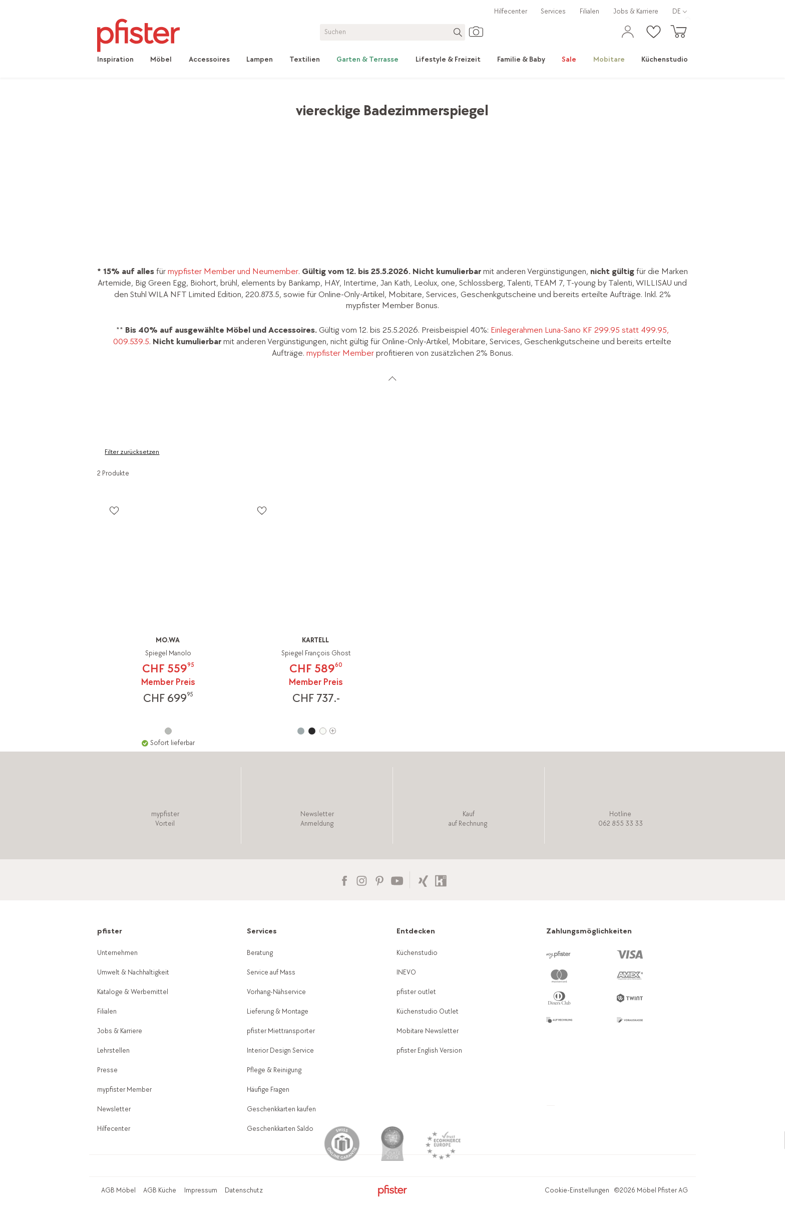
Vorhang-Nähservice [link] (276, 992)
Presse (107, 1070)
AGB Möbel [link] (118, 1190)
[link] (119, 60)
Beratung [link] (260, 952)
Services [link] (553, 11)
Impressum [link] (200, 1190)
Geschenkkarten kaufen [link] (281, 1109)
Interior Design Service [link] (280, 1050)
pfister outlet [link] (416, 992)
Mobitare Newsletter (428, 1031)
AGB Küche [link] (159, 1190)
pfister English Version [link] (429, 1050)
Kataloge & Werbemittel (132, 992)
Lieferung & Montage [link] (277, 1011)
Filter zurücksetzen (132, 452)
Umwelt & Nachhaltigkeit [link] (133, 972)
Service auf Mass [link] (271, 972)
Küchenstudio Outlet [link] (428, 1011)
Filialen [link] (589, 11)
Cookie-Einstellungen (577, 1190)
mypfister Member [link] (340, 353)
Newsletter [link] (114, 1109)
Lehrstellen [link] (113, 1050)
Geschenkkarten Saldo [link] (280, 1128)
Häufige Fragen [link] (268, 1089)
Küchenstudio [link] (417, 952)
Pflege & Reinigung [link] (274, 1070)
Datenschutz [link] (244, 1190)
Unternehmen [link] (117, 952)
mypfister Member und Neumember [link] (232, 271)
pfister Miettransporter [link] (281, 1031)
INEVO (406, 972)
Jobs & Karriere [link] (635, 11)
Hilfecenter (510, 11)
